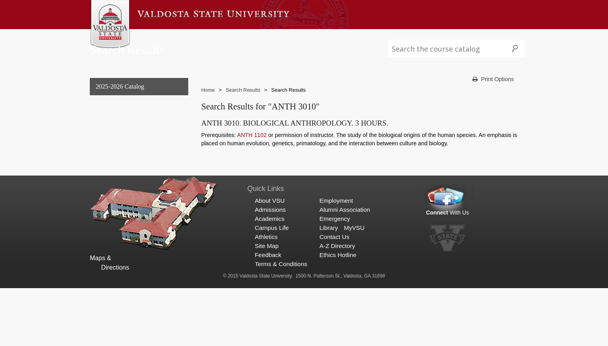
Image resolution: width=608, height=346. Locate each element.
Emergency (334, 276)
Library (328, 285)
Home (208, 106)
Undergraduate (113, 134)
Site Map (267, 304)
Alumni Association (344, 267)
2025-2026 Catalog (120, 102)
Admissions (193, 36)
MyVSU (354, 285)
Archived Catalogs (118, 166)
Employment (336, 258)
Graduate (106, 150)
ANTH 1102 (252, 151)
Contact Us (334, 295)
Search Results (115, 182)
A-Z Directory (337, 304)
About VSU (153, 36)
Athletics (312, 36)
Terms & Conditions (281, 322)
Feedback (268, 313)
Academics (233, 36)
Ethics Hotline (337, 313)
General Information (121, 118)
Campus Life (274, 36)
